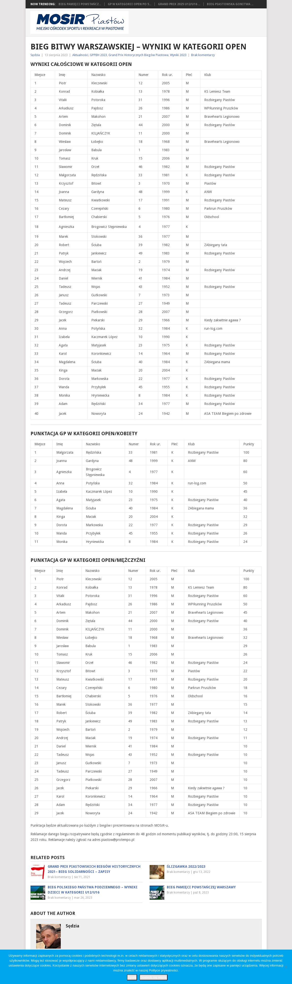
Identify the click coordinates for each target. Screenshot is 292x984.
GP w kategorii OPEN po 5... (129, 4)
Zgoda (132, 977)
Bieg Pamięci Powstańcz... (80, 4)
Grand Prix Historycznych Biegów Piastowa (138, 55)
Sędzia (35, 55)
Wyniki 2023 (178, 55)
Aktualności (80, 55)
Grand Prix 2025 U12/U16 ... (179, 4)
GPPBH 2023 (98, 55)
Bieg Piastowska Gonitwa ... (230, 4)
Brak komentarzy (203, 55)
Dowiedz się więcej (153, 977)
